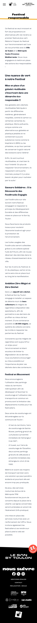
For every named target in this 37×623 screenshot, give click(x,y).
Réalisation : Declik (18, 586)
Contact (18, 582)
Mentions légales (18, 579)
